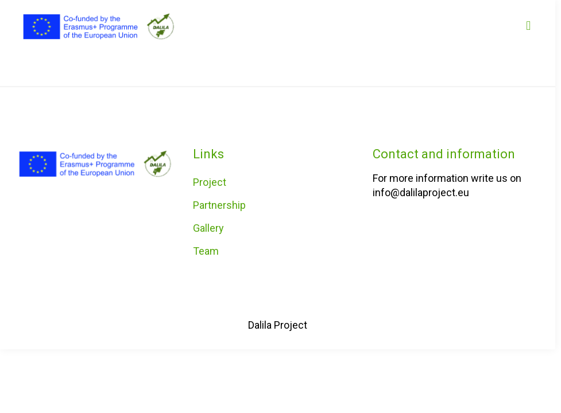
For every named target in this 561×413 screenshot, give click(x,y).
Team (206, 251)
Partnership (219, 205)
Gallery (208, 228)
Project (209, 182)
